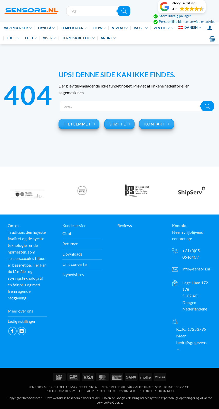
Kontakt (167, 391)
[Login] (209, 27)
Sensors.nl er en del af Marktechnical (63, 387)
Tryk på (46, 28)
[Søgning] (124, 11)
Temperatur (74, 28)
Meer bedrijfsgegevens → (191, 342)
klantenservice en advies (196, 22)
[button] (182, 6)
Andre (108, 38)
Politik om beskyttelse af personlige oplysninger (90, 391)
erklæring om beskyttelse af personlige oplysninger (160, 398)
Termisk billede (78, 38)
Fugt (13, 38)
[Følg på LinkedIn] (21, 331)
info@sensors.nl (196, 268)
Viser (49, 38)
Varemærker (18, 28)
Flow (99, 28)
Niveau (120, 28)
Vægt (141, 28)
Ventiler (164, 28)
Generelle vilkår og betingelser (131, 387)
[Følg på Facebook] (12, 331)
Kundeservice (176, 387)
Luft (31, 38)
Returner (147, 391)
